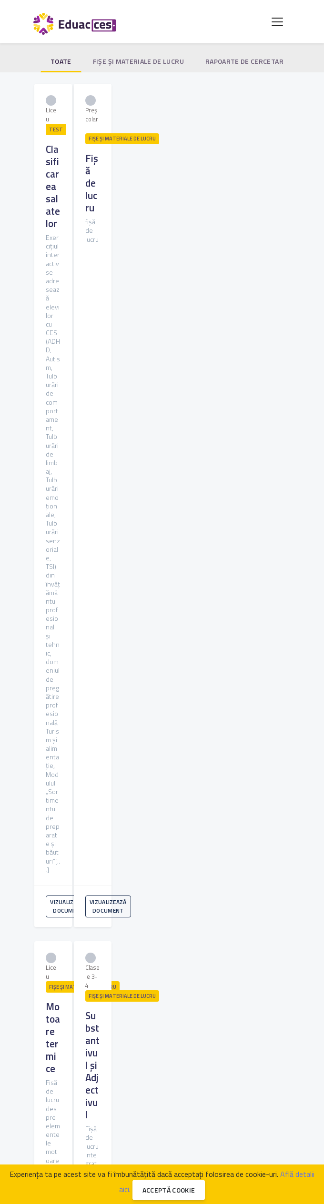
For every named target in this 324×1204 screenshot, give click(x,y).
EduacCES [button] (136, 1140)
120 (211, 829)
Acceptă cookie (168, 1190)
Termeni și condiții (238, 1120)
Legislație (235, 1108)
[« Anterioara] (51, 828)
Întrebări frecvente (73, 1120)
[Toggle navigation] (277, 21)
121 (231, 829)
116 (131, 829)
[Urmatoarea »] (182, 846)
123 (271, 829)
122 (251, 829)
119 (191, 829)
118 (171, 829)
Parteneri (194, 1108)
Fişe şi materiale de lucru (138, 61)
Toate (61, 61)
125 (162, 846)
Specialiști (75, 1108)
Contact (158, 1120)
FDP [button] (95, 1140)
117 (151, 829)
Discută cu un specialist (135, 1108)
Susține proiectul (195, 1140)
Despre (123, 1120)
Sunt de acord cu (125, 1046)
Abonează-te (165, 1019)
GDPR (191, 1120)
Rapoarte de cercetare (246, 61)
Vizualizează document (91, 262)
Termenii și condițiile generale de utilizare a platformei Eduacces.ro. (125, 1046)
